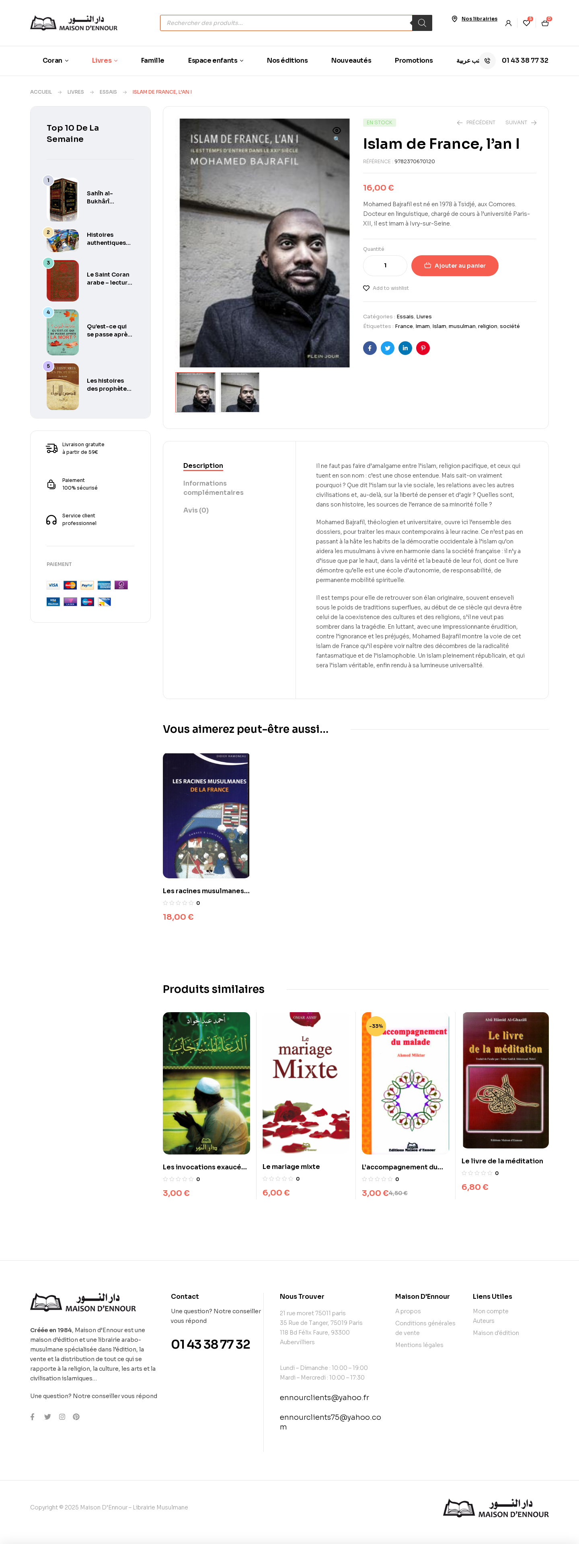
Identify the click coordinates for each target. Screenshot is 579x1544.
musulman (462, 326)
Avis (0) (196, 509)
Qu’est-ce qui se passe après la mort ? (109, 334)
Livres (76, 92)
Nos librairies (479, 19)
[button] (337, 135)
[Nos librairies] (454, 19)
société (510, 326)
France (404, 326)
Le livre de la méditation (502, 1160)
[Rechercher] (422, 23)
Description (203, 465)
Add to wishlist (391, 288)
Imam (422, 326)
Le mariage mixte (291, 1166)
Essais (108, 92)
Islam (439, 326)
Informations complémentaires (213, 487)
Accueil (41, 92)
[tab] (229, 465)
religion (487, 326)
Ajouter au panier (460, 265)
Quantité (373, 249)
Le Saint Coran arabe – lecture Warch (109, 282)
